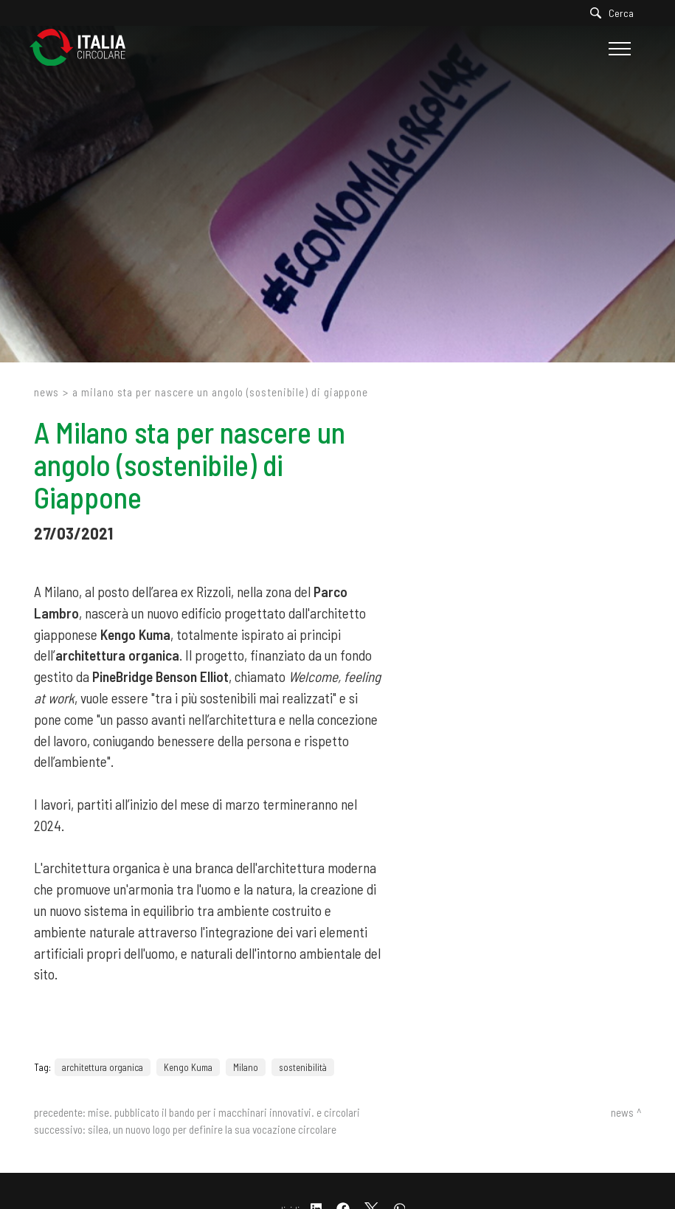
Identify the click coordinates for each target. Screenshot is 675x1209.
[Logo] (85, 48)
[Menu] (617, 48)
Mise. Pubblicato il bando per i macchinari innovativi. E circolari (224, 1112)
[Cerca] (615, 13)
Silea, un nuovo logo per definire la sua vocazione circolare (212, 1129)
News (47, 392)
